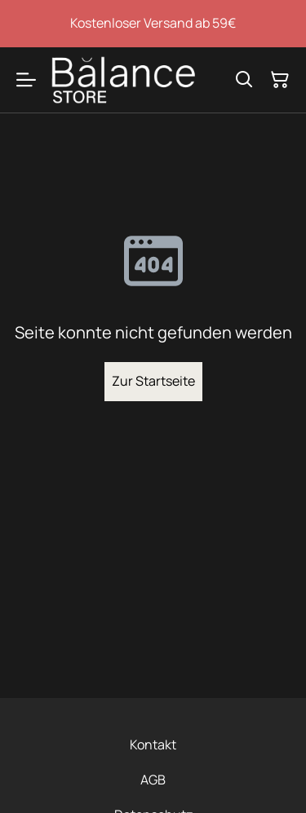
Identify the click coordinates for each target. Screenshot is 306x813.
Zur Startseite (153, 381)
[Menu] (26, 79)
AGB (153, 780)
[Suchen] (244, 80)
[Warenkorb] (280, 80)
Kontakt (153, 744)
